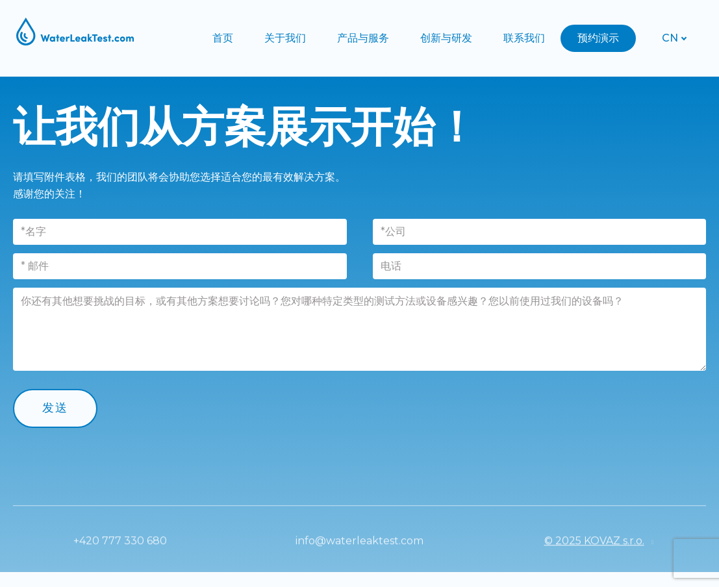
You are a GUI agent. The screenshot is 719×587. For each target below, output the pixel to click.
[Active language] (670, 38)
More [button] (597, 38)
